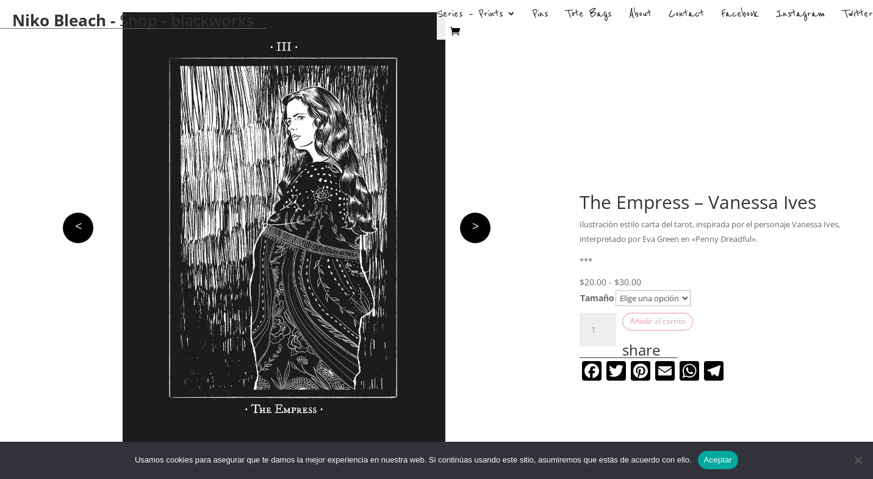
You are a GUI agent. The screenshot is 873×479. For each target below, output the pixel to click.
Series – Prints (470, 15)
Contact (686, 15)
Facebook (740, 15)
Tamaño (597, 298)
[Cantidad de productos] (598, 330)
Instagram (800, 15)
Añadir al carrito (657, 321)
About (640, 15)
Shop (138, 20)
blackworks (212, 20)
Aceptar (718, 459)
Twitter (857, 15)
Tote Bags (589, 15)
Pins (540, 15)
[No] (858, 460)
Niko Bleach (59, 20)
